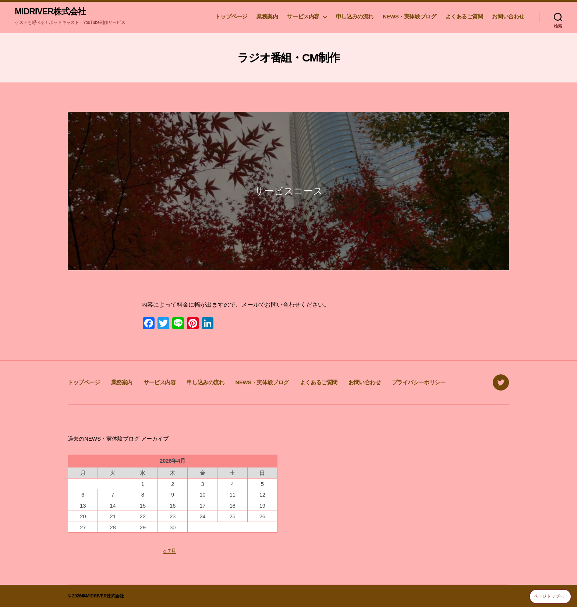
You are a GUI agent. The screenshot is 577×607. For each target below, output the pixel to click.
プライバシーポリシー (419, 383)
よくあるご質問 (464, 17)
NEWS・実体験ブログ (409, 17)
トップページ (231, 17)
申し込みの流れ (355, 17)
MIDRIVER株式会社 (52, 11)
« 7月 (169, 551)
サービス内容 (303, 17)
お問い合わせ (508, 17)
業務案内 (267, 17)
